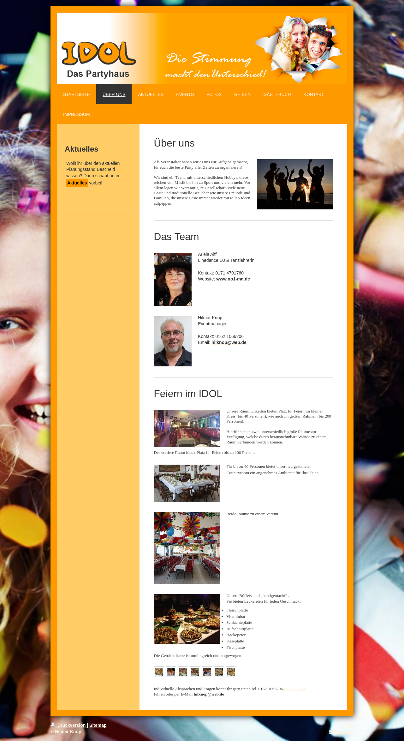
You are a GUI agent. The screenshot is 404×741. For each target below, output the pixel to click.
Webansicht (341, 731)
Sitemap (97, 725)
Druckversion (68, 725)
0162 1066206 (295, 688)
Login (348, 725)
